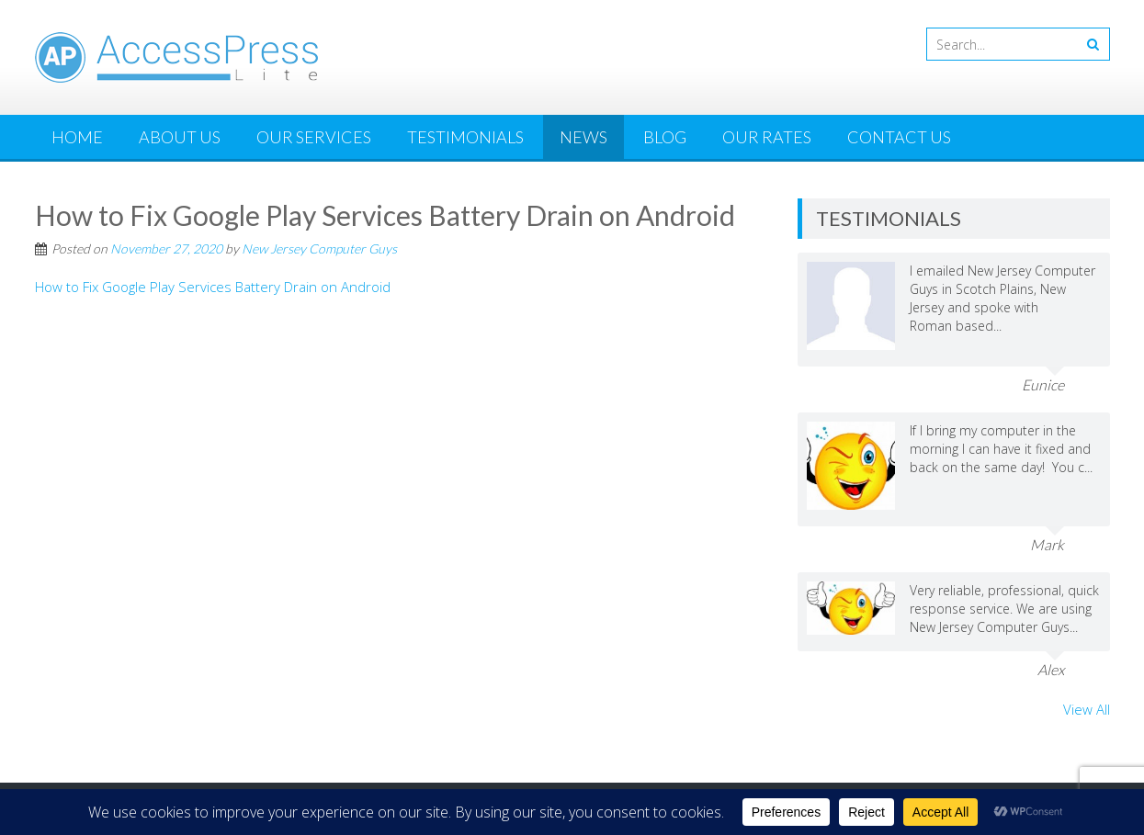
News (583, 137)
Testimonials (465, 137)
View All (1086, 709)
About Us (180, 137)
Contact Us (899, 137)
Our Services (313, 137)
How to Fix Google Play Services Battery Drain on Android (213, 286)
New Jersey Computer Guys (319, 248)
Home (77, 137)
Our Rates (766, 137)
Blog (664, 137)
